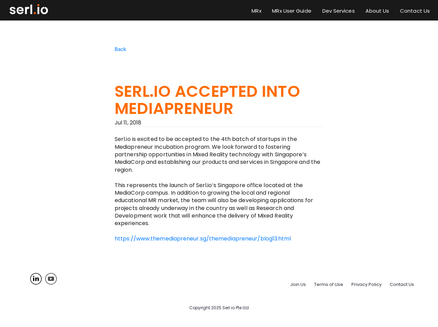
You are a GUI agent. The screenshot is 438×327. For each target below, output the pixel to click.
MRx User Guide (291, 10)
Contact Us (415, 10)
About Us (377, 10)
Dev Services (338, 10)
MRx (256, 10)
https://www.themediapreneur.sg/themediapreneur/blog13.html (203, 239)
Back (120, 49)
